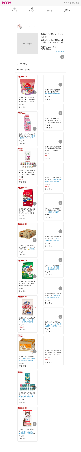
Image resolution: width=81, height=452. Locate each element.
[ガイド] (66, 3)
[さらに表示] (60, 51)
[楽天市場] (75, 3)
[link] (27, 85)
